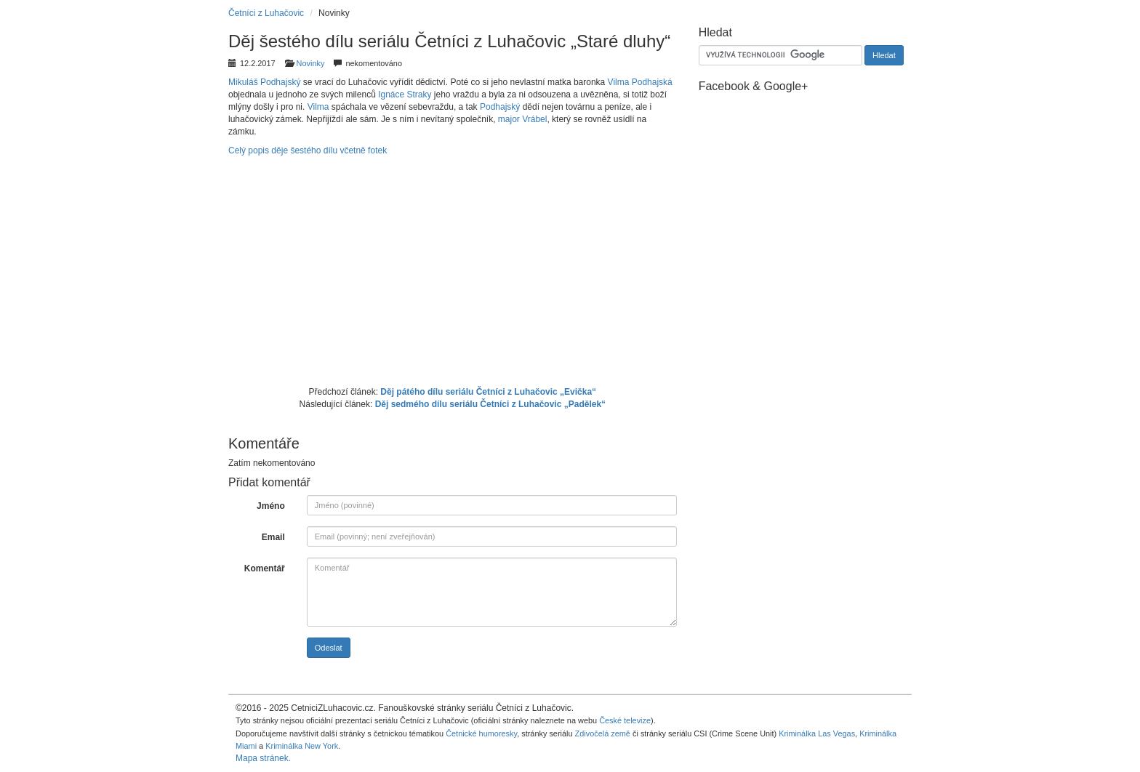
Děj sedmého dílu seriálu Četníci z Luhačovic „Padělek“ (490, 404)
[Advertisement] (452, 269)
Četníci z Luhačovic (266, 13)
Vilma (318, 107)
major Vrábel (522, 119)
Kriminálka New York (301, 745)
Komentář (264, 568)
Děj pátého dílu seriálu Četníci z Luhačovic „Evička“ (488, 392)
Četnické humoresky (481, 733)
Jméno (271, 506)
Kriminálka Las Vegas (817, 733)
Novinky (311, 63)
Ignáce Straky (404, 94)
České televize (625, 720)
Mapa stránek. (263, 758)
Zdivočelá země (602, 733)
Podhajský (500, 107)
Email (273, 537)
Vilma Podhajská (640, 82)
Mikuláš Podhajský (264, 82)
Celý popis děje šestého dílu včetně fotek (307, 150)
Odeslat (328, 647)
